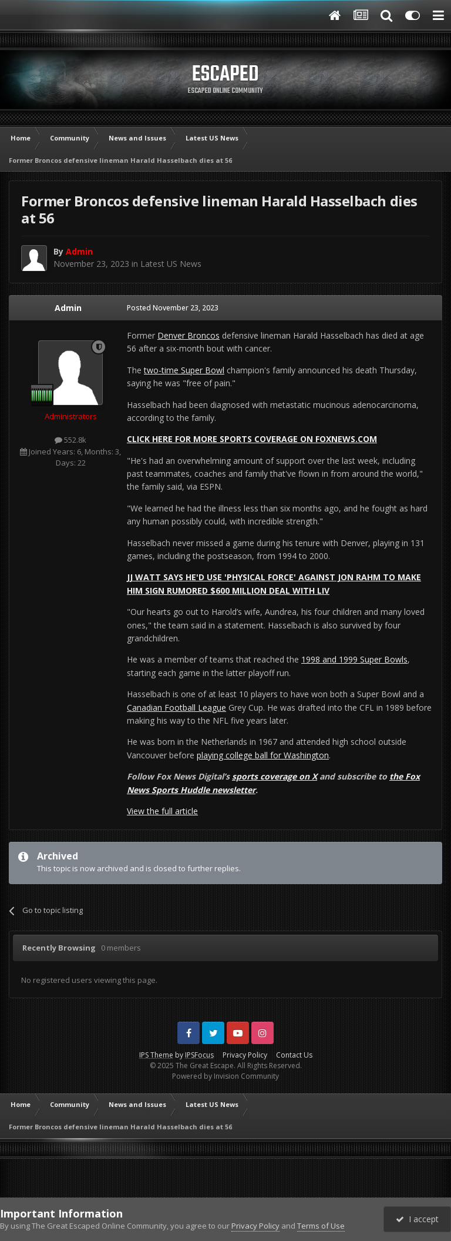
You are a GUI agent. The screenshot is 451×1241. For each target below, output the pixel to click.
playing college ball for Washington (263, 755)
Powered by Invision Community (225, 1076)
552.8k (70, 439)
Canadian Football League (176, 707)
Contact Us (294, 1055)
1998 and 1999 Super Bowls (354, 659)
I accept (417, 1219)
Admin (68, 307)
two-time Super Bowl (184, 370)
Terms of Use (321, 1225)
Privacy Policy (245, 1055)
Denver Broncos (188, 335)
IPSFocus (199, 1055)
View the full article (162, 811)
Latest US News (170, 263)
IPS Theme (156, 1055)
